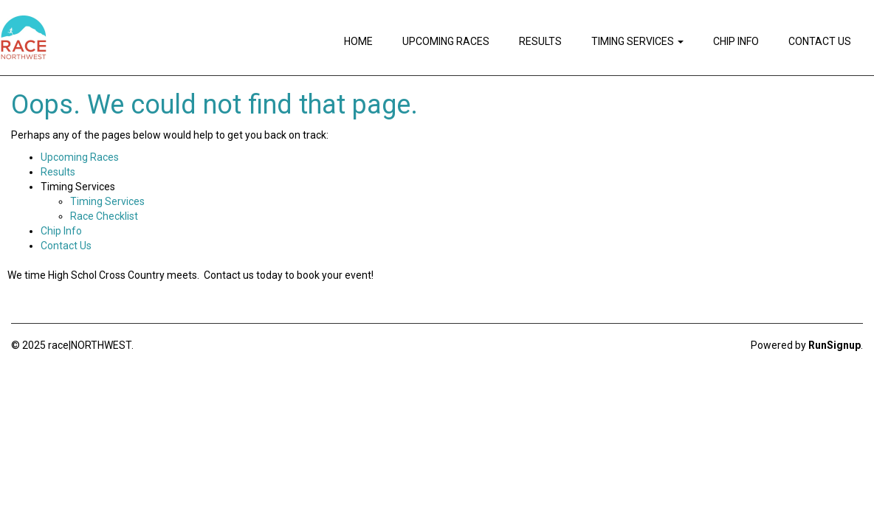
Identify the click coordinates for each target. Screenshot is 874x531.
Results (540, 41)
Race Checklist (104, 216)
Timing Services (107, 201)
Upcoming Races (445, 41)
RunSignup (834, 345)
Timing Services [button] (637, 41)
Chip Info (736, 41)
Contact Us (819, 41)
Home (358, 41)
